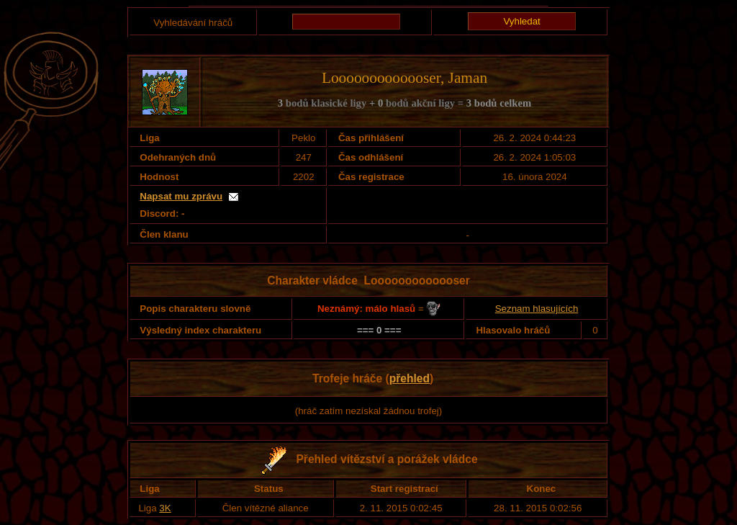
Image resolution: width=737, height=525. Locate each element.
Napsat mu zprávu (181, 196)
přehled (409, 378)
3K (165, 508)
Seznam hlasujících (537, 308)
